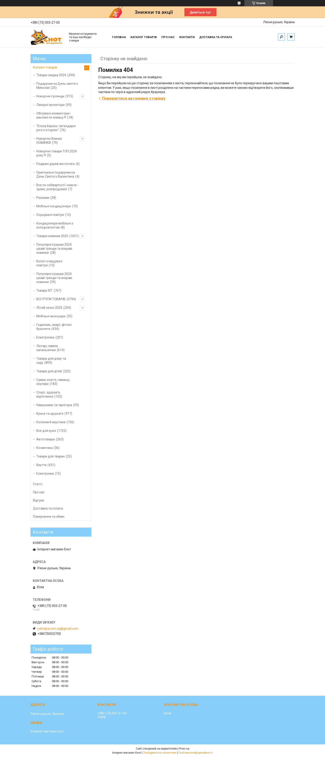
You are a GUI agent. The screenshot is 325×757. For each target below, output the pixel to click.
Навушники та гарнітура (54, 405)
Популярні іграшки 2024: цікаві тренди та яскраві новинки (54, 248)
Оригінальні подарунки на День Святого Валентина (55, 174)
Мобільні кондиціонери (53, 206)
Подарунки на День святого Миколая (57, 85)
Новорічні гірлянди (50, 96)
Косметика (44, 448)
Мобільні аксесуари (50, 316)
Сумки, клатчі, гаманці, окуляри (53, 382)
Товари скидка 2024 (51, 75)
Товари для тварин (50, 456)
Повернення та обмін (48, 516)
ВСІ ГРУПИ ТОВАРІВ (50, 299)
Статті (37, 484)
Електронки (45, 473)
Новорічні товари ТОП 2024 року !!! (56, 153)
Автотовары (45, 439)
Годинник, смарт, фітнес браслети (54, 327)
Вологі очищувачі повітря (49, 263)
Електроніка (45, 337)
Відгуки (38, 500)
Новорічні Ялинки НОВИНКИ (49, 140)
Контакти (187, 37)
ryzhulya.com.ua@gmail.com (57, 628)
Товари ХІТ (44, 290)
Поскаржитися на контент (159, 752)
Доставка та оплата (215, 37)
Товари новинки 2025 (52, 236)
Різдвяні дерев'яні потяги (55, 164)
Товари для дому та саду (51, 360)
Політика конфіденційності (195, 752)
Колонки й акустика (50, 422)
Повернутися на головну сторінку (133, 98)
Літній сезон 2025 (49, 307)
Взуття (41, 465)
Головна (119, 37)
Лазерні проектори (50, 105)
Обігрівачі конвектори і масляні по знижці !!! (53, 115)
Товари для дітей (49, 371)
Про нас (168, 37)
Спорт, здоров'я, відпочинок (48, 394)
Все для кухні (46, 430)
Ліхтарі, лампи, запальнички (47, 348)
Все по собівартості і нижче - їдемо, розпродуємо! (57, 187)
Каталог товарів (143, 37)
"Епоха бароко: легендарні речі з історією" (56, 128)
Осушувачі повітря (50, 215)
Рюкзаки (42, 197)
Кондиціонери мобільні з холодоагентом (54, 225)
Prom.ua (184, 748)
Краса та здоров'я (49, 413)
